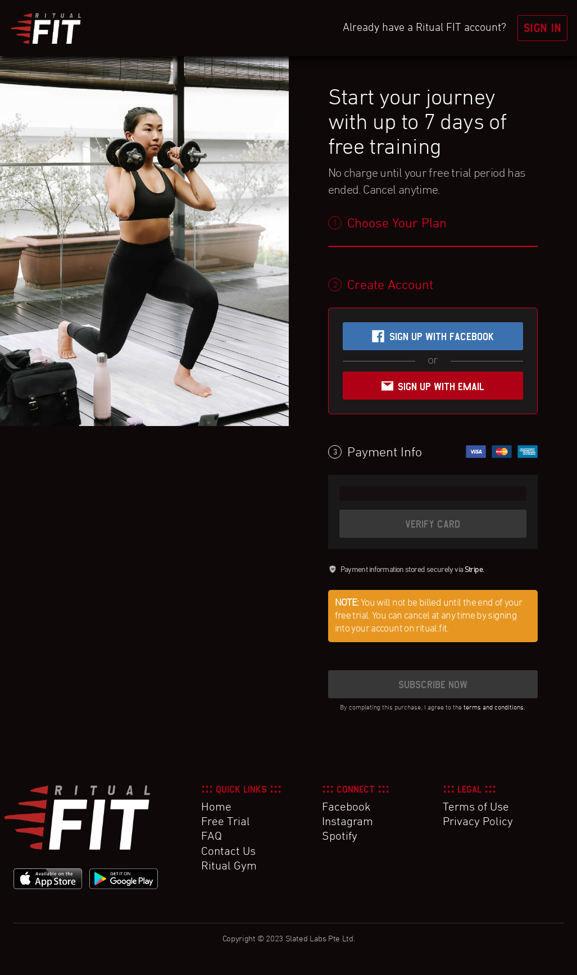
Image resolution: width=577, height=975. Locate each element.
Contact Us (228, 852)
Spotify (339, 837)
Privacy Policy (478, 822)
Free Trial (225, 822)
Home (216, 807)
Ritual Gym (229, 866)
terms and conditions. (494, 708)
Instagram (347, 822)
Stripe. (474, 570)
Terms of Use (476, 807)
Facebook (346, 807)
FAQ (211, 837)
